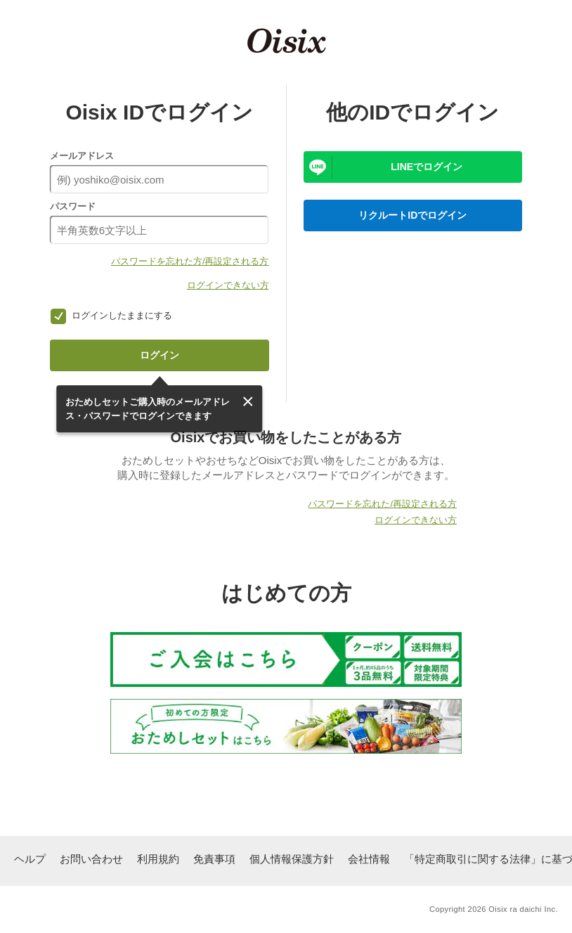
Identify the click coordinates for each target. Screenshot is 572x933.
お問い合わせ (91, 859)
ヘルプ (30, 859)
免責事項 (214, 859)
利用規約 (158, 859)
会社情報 (369, 859)
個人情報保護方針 (291, 859)
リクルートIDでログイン (412, 215)
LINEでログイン (426, 166)
